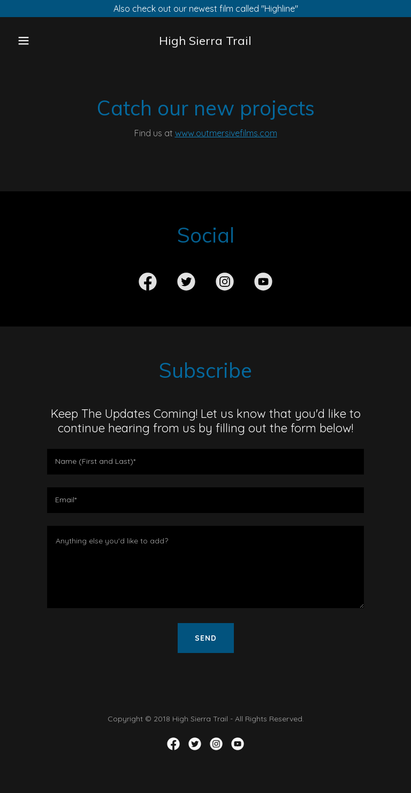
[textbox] (205, 462)
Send (206, 638)
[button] (31, 40)
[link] (205, 41)
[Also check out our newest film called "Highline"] (205, 8)
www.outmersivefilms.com (226, 133)
